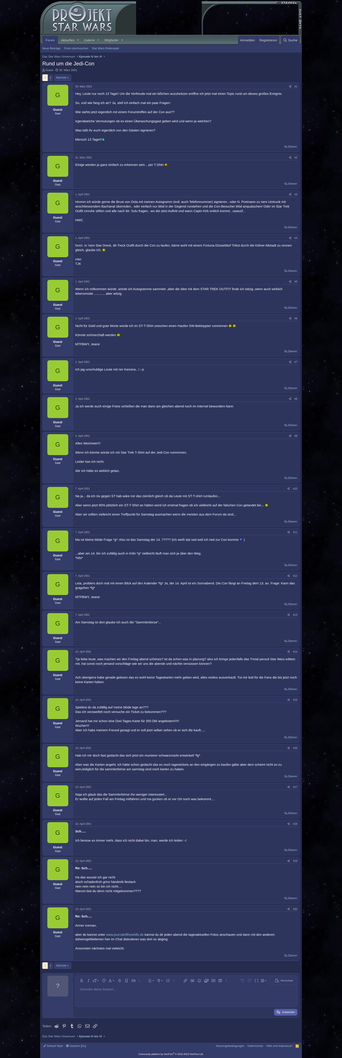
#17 (295, 787)
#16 (295, 748)
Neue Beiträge (51, 48)
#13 (295, 614)
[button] (78, 40)
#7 (295, 362)
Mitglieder (112, 40)
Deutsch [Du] (76, 1046)
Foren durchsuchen (76, 48)
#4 (295, 238)
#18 (295, 823)
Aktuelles (68, 40)
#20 (295, 909)
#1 (295, 86)
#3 (295, 194)
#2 (295, 157)
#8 (295, 398)
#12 (295, 575)
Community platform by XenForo (171, 1054)
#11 (295, 532)
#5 (295, 281)
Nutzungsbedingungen (230, 1046)
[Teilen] (290, 86)
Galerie (89, 40)
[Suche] (290, 40)
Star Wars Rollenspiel (105, 48)
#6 (295, 318)
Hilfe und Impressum (279, 1046)
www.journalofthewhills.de (125, 934)
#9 (295, 435)
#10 (295, 488)
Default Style (53, 1046)
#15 (295, 699)
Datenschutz (255, 1046)
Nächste (61, 77)
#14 (295, 651)
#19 (295, 860)
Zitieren (292, 146)
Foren (50, 40)
